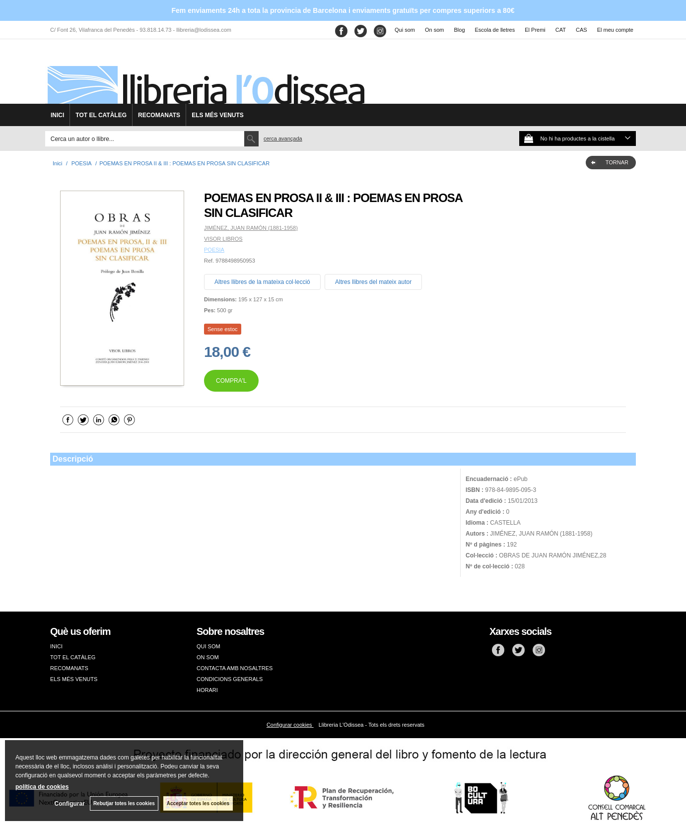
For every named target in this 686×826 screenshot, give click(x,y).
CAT (560, 30)
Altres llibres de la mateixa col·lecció (262, 281)
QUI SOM (208, 646)
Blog (459, 30)
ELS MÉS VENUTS (218, 115)
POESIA (214, 250)
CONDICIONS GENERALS (230, 679)
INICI (57, 115)
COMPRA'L (231, 380)
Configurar (70, 803)
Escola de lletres (495, 30)
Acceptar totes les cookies (198, 803)
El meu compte (615, 30)
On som (434, 30)
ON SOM (208, 657)
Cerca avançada (283, 138)
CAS (581, 30)
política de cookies (42, 786)
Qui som (405, 30)
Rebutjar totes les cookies (124, 803)
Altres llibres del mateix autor (373, 281)
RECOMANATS (159, 115)
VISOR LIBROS (223, 239)
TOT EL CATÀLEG (101, 115)
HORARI (207, 690)
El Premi (535, 30)
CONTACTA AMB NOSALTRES (235, 668)
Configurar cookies (290, 725)
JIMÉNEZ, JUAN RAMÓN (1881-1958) (251, 228)
